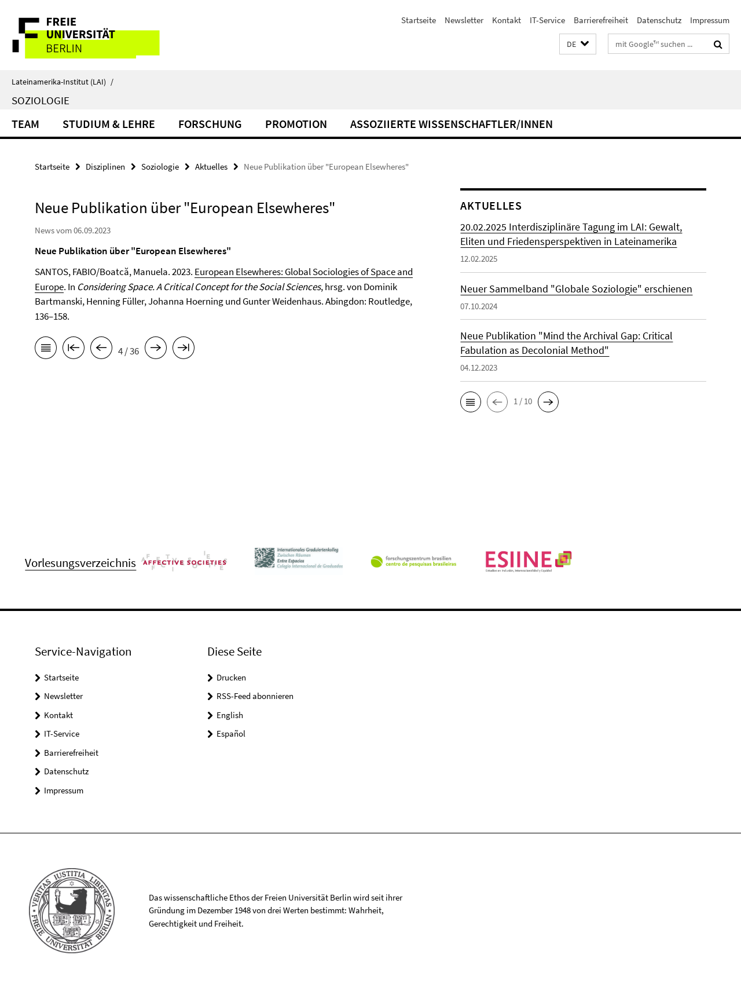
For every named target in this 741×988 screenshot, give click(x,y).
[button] (577, 44)
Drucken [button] (231, 677)
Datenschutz (659, 19)
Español (231, 733)
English (230, 714)
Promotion (296, 123)
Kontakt (506, 19)
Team (25, 123)
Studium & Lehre (109, 123)
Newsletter (464, 19)
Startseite (418, 19)
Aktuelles (211, 166)
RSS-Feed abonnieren (255, 695)
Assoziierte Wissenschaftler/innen (451, 123)
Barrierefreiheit (601, 19)
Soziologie (40, 100)
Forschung (210, 123)
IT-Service (547, 19)
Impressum (709, 19)
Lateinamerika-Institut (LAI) (62, 82)
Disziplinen (105, 166)
